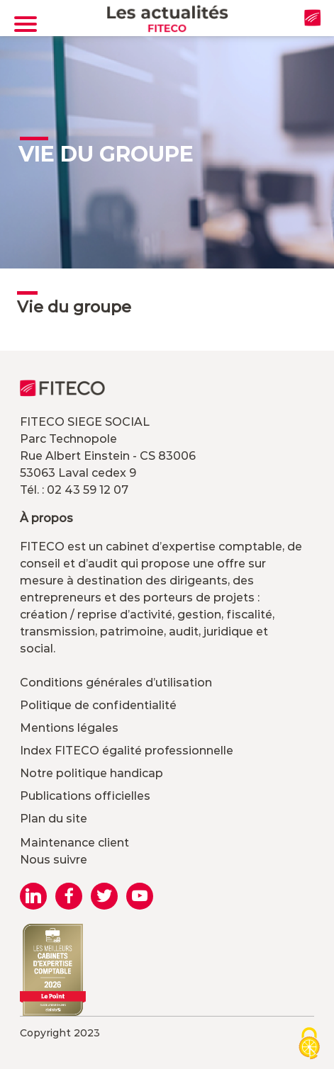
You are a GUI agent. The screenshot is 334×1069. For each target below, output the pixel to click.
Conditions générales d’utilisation (116, 682)
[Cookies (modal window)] (309, 1044)
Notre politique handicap (91, 773)
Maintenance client (74, 842)
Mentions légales (69, 728)
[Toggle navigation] (25, 24)
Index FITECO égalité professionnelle (126, 750)
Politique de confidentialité (98, 705)
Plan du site (53, 818)
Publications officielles (85, 796)
